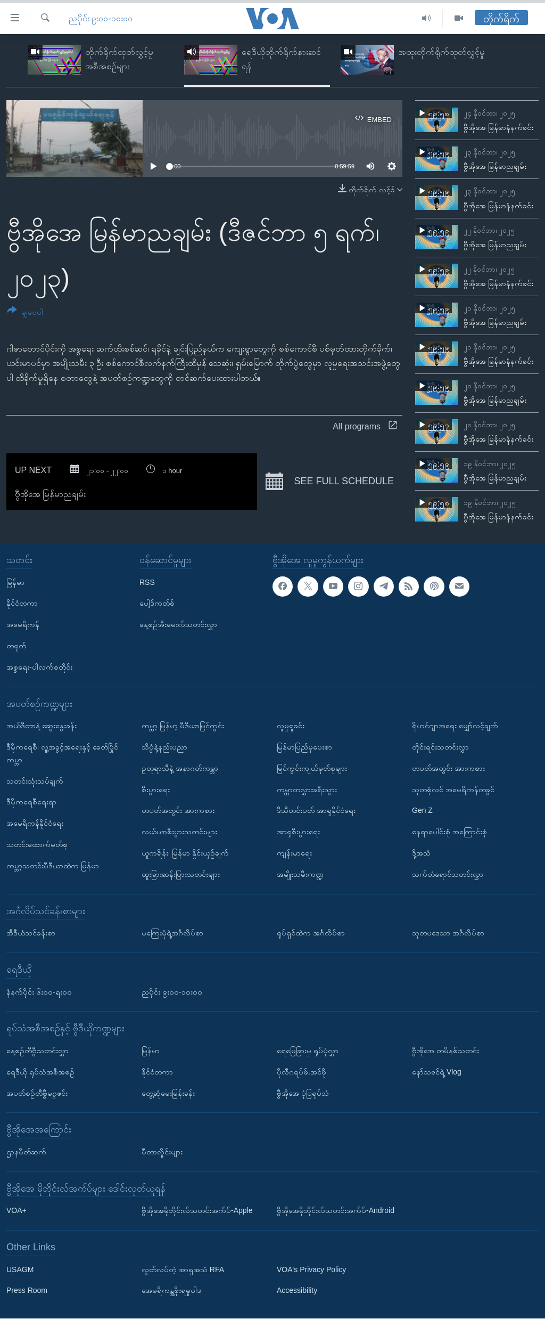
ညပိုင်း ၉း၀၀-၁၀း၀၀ (101, 18)
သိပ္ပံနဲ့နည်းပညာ (164, 747)
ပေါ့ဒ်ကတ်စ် (157, 603)
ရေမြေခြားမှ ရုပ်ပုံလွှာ (307, 1050)
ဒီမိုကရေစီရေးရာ (31, 802)
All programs (365, 426)
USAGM (20, 1269)
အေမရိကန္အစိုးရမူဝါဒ (171, 1291)
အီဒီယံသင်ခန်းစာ (30, 933)
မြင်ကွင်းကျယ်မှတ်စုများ (312, 768)
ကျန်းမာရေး (294, 853)
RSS (147, 582)
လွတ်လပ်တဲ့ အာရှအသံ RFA (183, 1269)
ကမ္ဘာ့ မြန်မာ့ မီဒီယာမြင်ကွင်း (183, 725)
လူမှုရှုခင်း (290, 725)
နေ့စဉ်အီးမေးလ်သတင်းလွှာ (178, 624)
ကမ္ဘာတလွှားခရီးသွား (307, 789)
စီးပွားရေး (156, 789)
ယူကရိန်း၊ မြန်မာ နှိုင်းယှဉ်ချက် (185, 853)
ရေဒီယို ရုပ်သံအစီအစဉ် (40, 1072)
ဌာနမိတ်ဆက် (26, 1151)
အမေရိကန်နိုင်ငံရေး (34, 823)
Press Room (26, 1291)
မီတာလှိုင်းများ (162, 1151)
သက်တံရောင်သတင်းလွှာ (447, 874)
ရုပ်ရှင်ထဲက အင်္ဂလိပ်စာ (311, 933)
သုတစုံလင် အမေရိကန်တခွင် (453, 789)
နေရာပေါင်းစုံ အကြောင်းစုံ (449, 831)
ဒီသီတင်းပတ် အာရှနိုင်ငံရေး (316, 811)
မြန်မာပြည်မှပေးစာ (304, 747)
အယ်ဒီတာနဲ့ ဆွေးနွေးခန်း (41, 725)
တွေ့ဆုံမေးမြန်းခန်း (168, 1093)
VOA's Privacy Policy (311, 1269)
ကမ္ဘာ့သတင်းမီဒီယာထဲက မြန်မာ (52, 865)
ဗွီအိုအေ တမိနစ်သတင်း (445, 1050)
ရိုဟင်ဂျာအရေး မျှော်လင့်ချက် (455, 725)
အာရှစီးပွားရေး (298, 831)
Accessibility (297, 1291)
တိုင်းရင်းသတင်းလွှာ (440, 747)
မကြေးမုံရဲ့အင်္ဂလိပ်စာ (172, 933)
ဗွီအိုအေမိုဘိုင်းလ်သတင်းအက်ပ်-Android (335, 1211)
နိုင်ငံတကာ (22, 603)
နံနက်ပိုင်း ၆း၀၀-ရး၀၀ (39, 992)
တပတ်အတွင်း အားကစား (178, 811)
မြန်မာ (15, 582)
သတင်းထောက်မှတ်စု (37, 844)
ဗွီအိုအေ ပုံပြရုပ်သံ (303, 1093)
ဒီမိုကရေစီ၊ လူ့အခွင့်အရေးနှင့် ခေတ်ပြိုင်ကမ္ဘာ (62, 753)
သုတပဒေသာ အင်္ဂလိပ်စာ (448, 933)
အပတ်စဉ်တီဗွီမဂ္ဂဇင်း (37, 1093)
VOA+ (16, 1211)
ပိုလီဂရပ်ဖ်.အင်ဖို (301, 1072)
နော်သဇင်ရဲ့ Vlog (436, 1072)
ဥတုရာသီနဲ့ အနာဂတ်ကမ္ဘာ (180, 768)
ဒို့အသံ (421, 853)
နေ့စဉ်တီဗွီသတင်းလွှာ (37, 1050)
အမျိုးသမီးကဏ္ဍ (300, 874)
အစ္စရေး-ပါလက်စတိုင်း (39, 667)
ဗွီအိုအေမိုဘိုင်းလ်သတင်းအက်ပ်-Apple (197, 1211)
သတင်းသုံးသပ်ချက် (34, 781)
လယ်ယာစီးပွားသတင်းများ (179, 831)
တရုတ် (16, 645)
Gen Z (422, 811)
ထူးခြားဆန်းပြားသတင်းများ (181, 874)
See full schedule (330, 481)
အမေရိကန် (22, 624)
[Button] (25, 313)
